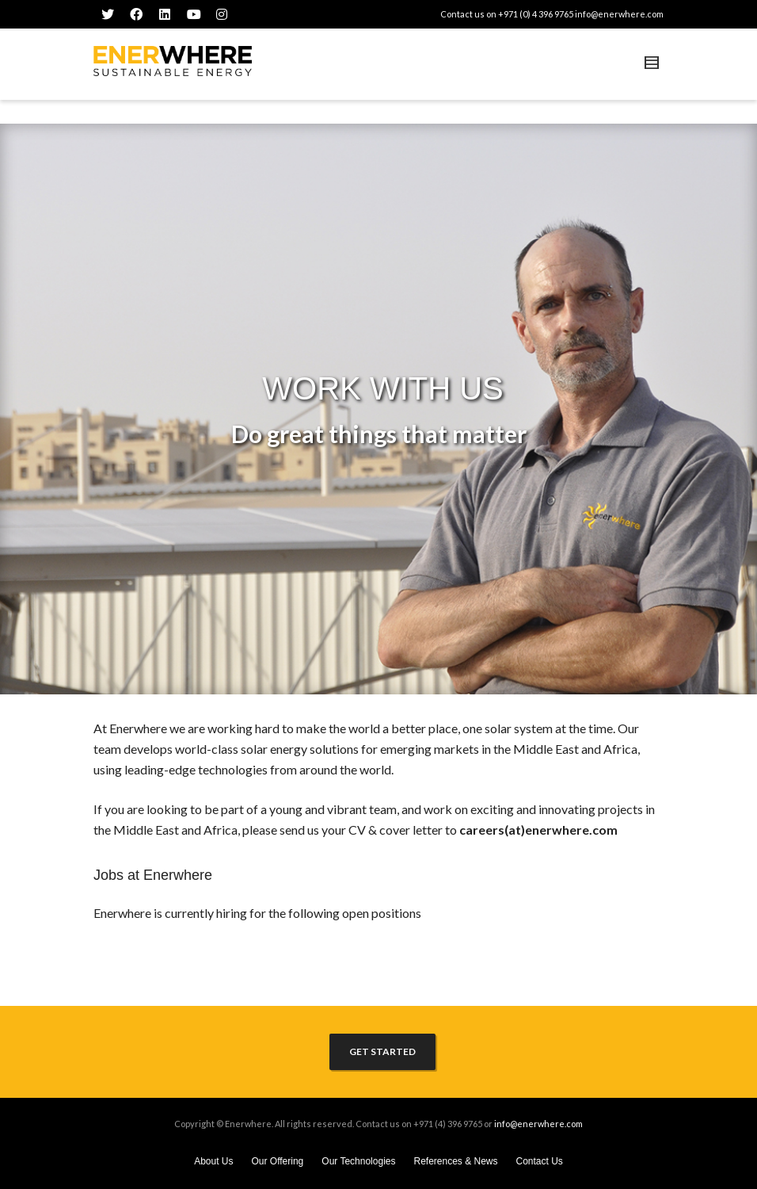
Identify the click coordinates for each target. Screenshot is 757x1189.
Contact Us (539, 1161)
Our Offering (277, 1161)
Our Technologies (358, 1161)
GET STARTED (382, 1051)
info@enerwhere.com (619, 14)
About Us (213, 1161)
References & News (455, 1161)
